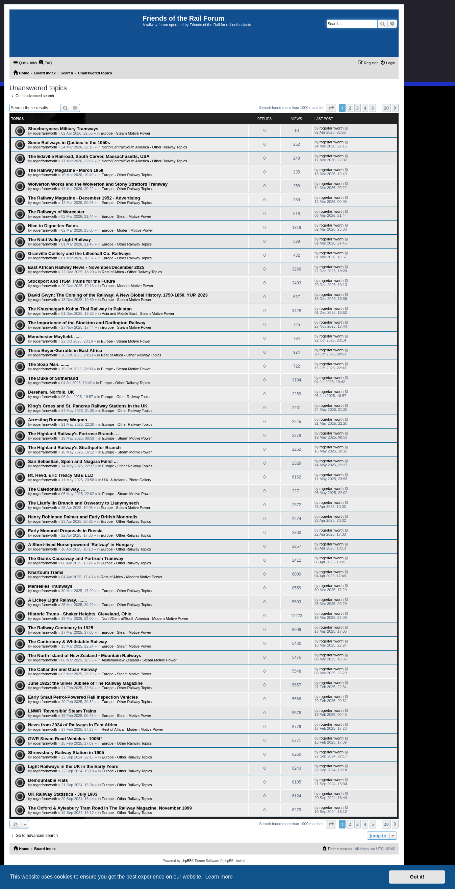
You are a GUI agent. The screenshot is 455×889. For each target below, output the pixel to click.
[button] (331, 108)
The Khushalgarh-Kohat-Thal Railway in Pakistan (80, 308)
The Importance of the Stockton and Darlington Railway (86, 322)
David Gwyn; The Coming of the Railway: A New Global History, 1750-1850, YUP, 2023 (118, 295)
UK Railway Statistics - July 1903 (62, 794)
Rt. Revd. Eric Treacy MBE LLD (60, 475)
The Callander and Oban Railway (62, 669)
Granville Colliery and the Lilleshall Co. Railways (79, 253)
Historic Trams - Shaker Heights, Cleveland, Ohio (79, 613)
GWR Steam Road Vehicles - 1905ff (65, 738)
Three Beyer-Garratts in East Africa (65, 350)
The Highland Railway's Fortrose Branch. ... (74, 433)
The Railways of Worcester (56, 211)
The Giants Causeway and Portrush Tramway (75, 558)
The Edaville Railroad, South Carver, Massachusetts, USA (89, 156)
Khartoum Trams (46, 572)
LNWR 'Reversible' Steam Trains (62, 710)
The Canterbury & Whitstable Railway (67, 641)
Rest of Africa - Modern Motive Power (131, 577)
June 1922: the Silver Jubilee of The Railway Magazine (85, 683)
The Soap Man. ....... (48, 364)
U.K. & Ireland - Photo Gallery (126, 480)
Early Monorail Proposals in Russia (65, 530)
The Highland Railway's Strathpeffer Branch (74, 447)
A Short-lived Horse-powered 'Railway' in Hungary (81, 544)
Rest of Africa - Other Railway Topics (132, 272)
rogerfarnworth (45, 133)
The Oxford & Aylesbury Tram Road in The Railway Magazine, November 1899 (110, 808)
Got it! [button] (417, 877)
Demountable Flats (48, 780)
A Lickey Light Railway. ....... (57, 600)
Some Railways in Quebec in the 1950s (69, 142)
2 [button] (350, 108)
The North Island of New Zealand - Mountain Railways (84, 655)
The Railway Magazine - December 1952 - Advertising (84, 198)
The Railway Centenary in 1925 (60, 627)
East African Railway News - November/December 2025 (86, 267)
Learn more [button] (219, 877)
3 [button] (357, 108)
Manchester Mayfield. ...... (55, 336)
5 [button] (373, 108)
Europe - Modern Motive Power (127, 230)
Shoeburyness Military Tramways (63, 128)
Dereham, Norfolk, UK (51, 392)
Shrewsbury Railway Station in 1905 (66, 752)
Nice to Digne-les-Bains (53, 225)
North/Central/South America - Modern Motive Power (145, 618)
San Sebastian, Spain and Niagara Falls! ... (73, 461)
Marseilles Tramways (50, 586)
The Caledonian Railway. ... (56, 489)
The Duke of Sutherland (53, 378)
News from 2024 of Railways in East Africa (72, 724)
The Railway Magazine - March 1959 (65, 170)
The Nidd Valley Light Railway (59, 239)
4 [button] (365, 108)
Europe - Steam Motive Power (125, 133)
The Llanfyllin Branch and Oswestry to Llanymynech (83, 503)
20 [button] (386, 108)
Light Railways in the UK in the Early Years (73, 766)
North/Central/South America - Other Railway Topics (144, 147)
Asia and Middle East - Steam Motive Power (138, 313)
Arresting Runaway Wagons (57, 419)
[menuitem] (45, 63)
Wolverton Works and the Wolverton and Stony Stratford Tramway (98, 184)
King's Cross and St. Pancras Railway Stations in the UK (87, 405)
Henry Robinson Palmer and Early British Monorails (82, 516)
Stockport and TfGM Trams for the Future (71, 281)
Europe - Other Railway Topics (127, 175)
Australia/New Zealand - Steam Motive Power (139, 660)
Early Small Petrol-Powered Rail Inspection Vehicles (83, 697)
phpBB (186, 861)
